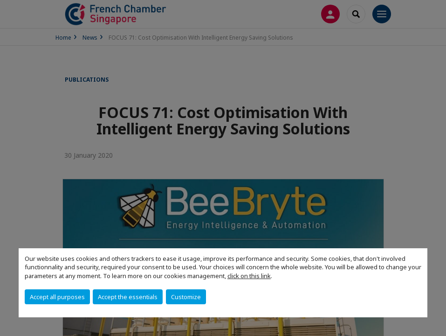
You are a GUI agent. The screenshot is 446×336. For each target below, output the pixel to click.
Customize (186, 297)
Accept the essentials (128, 297)
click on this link (249, 276)
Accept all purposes (57, 297)
